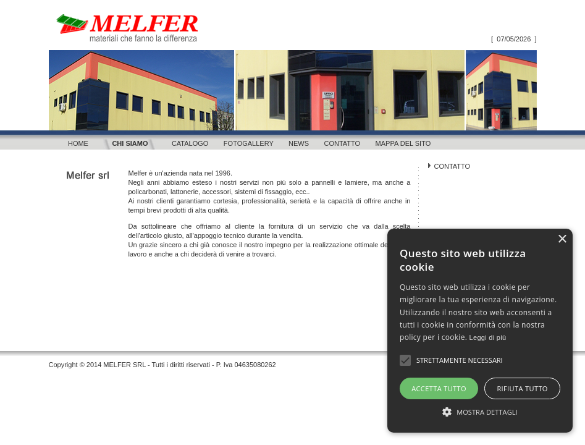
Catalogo (190, 143)
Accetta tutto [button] (438, 388)
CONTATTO (452, 166)
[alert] (480, 331)
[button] (480, 411)
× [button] (561, 239)
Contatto (342, 143)
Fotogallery (249, 143)
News (298, 143)
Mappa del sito (403, 143)
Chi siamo (130, 143)
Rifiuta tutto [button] (522, 388)
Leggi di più (488, 337)
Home (78, 143)
